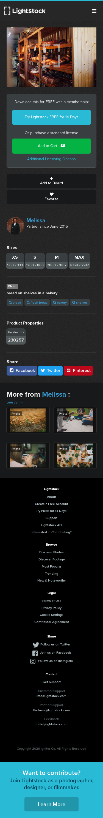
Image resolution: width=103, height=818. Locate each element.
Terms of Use (52, 600)
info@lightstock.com (51, 695)
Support (51, 517)
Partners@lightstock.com (51, 710)
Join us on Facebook (55, 652)
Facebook (22, 370)
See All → (15, 402)
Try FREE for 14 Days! (51, 510)
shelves (80, 302)
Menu (94, 11)
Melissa (35, 220)
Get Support (52, 681)
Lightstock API (51, 525)
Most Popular (51, 566)
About (51, 496)
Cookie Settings (51, 614)
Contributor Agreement (51, 621)
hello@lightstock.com (51, 724)
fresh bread (37, 302)
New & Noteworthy (51, 580)
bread (15, 302)
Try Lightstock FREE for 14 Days (52, 117)
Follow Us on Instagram (55, 660)
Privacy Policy (51, 607)
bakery (60, 302)
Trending (51, 573)
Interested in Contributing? (52, 532)
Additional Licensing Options (51, 159)
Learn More (51, 804)
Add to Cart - (51, 146)
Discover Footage (51, 559)
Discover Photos (51, 552)
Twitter (50, 370)
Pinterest (78, 370)
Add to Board (51, 181)
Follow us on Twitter (55, 644)
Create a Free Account (51, 503)
